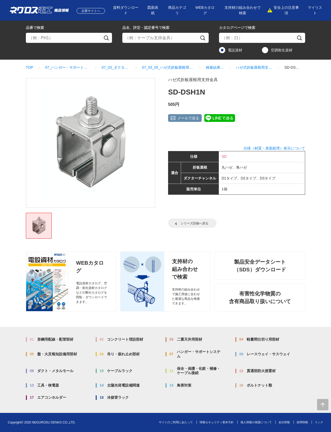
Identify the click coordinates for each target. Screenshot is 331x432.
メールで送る (188, 118)
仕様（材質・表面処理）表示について (274, 148)
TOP (29, 67)
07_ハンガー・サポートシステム (67, 67)
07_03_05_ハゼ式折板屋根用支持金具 (168, 67)
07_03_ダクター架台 (116, 67)
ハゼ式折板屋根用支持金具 (254, 67)
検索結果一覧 (215, 67)
